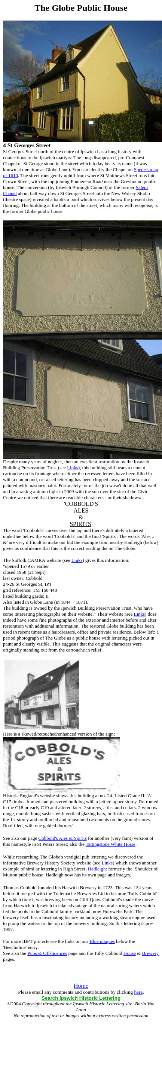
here (138, 992)
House (129, 953)
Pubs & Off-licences (47, 953)
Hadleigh (97, 869)
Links (72, 467)
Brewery (150, 953)
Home (81, 986)
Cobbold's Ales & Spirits (63, 838)
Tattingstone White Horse (110, 844)
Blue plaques (102, 941)
